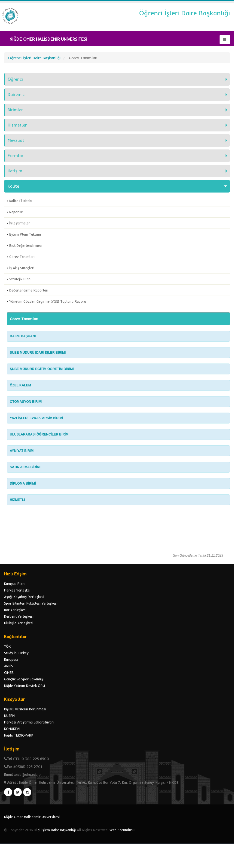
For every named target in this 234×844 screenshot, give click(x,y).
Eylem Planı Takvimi (25, 234)
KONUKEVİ (12, 728)
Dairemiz (16, 94)
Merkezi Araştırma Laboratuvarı (29, 722)
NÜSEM (9, 715)
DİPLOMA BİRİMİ (23, 483)
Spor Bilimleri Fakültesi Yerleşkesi (30, 603)
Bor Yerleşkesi (15, 610)
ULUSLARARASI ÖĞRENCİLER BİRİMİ (40, 434)
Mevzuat (16, 140)
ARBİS (8, 666)
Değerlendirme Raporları (28, 290)
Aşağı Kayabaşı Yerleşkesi (24, 596)
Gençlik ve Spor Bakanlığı (24, 679)
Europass (11, 659)
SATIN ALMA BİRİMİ (25, 467)
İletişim (15, 170)
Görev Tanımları (22, 256)
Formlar (15, 155)
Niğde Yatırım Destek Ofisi (24, 685)
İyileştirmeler (19, 223)
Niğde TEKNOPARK (18, 735)
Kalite (13, 186)
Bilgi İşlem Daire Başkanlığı (55, 830)
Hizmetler (17, 125)
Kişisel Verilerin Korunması (25, 709)
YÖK (7, 646)
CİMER (9, 672)
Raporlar (16, 212)
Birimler (15, 109)
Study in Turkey (16, 653)
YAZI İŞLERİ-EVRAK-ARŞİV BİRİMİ (37, 418)
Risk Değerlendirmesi (25, 245)
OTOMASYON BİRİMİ (26, 402)
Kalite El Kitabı (20, 201)
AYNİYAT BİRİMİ (22, 451)
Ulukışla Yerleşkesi (18, 623)
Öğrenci (15, 79)
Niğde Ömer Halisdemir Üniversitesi (32, 817)
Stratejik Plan (20, 279)
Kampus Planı (14, 583)
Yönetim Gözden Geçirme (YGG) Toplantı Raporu (47, 301)
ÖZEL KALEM (20, 385)
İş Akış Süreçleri (21, 268)
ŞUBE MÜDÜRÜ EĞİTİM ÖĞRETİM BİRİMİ (42, 369)
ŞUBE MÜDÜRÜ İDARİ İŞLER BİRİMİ (38, 353)
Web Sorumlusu (122, 830)
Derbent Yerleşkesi (19, 616)
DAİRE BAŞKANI (23, 336)
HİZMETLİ (18, 500)
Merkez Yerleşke (17, 590)
